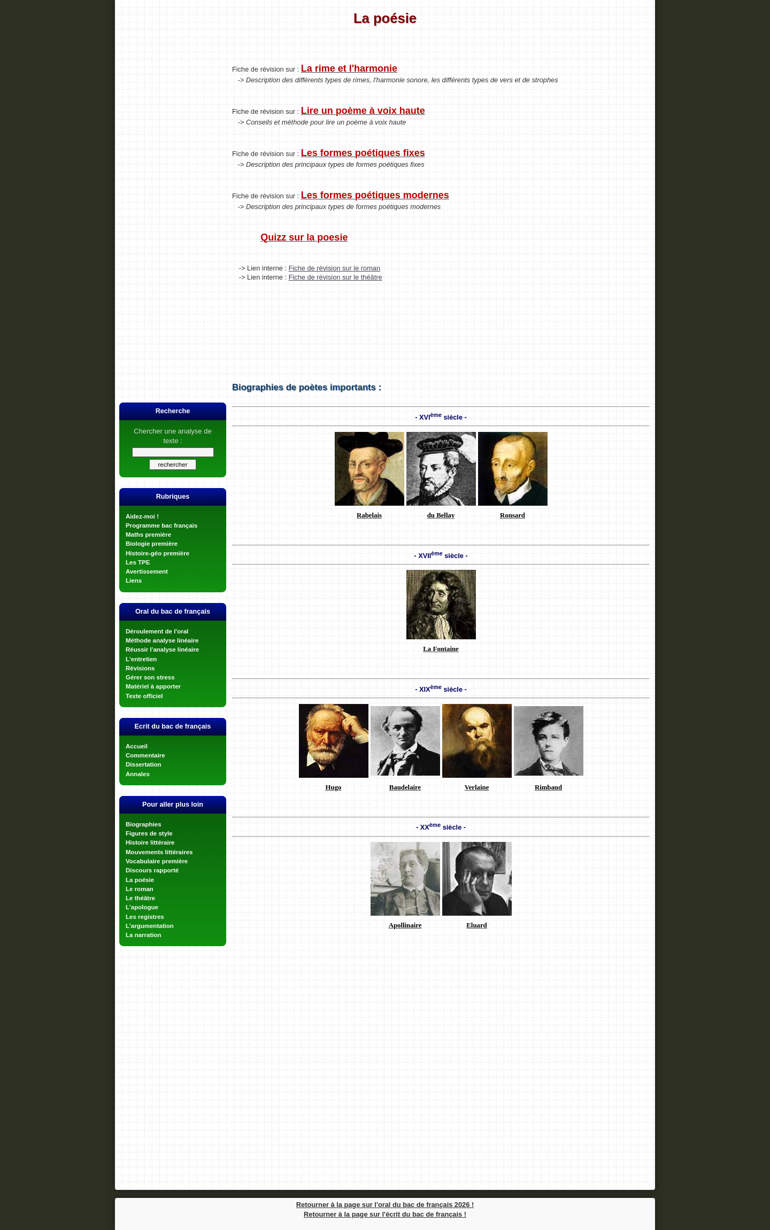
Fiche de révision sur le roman (334, 268)
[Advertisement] (172, 220)
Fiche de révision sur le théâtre (335, 277)
